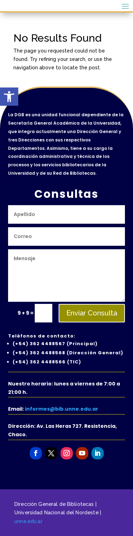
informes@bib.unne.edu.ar (61, 408)
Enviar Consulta (91, 313)
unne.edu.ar (28, 521)
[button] (9, 97)
